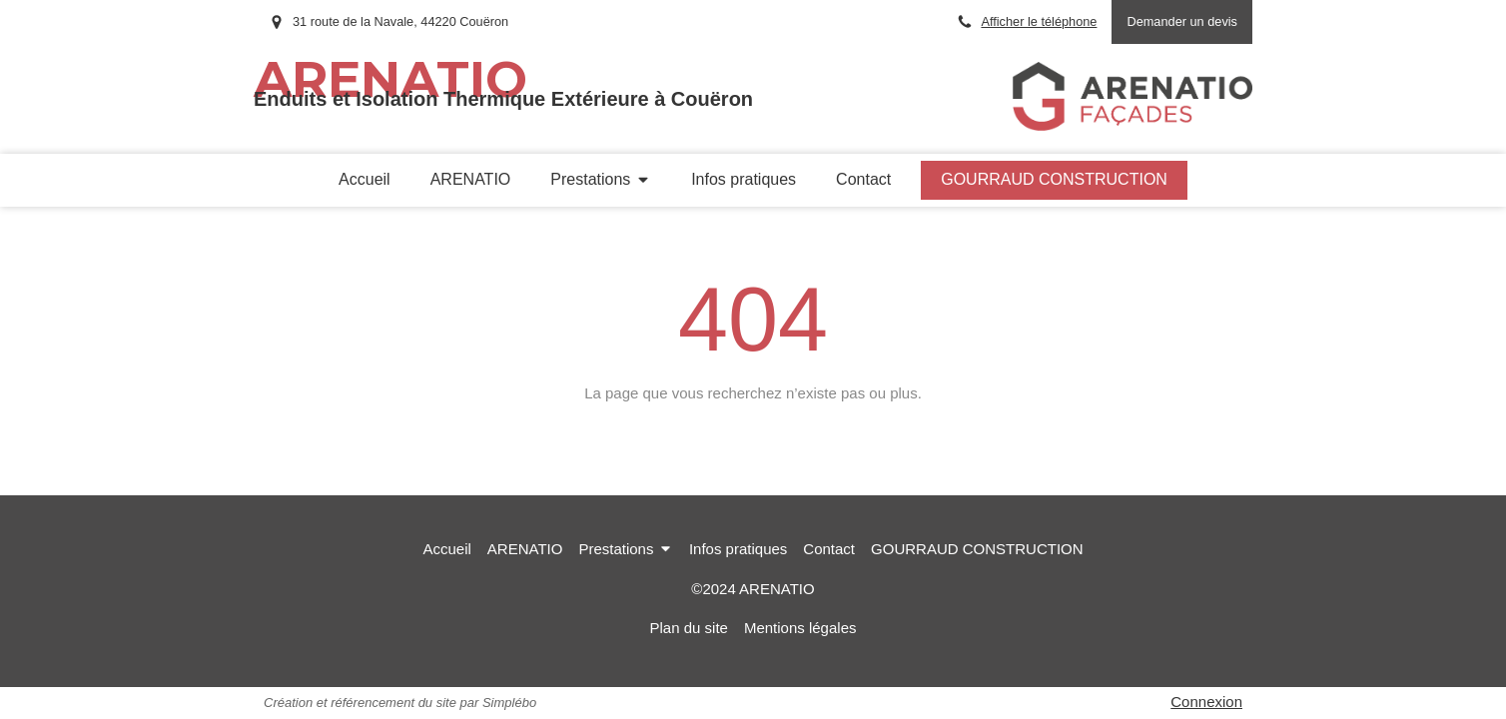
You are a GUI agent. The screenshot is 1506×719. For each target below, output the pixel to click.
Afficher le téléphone (1039, 21)
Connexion (1206, 701)
